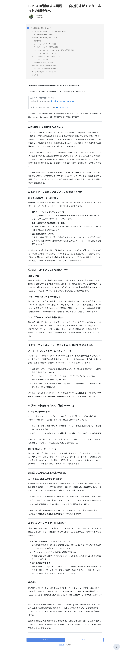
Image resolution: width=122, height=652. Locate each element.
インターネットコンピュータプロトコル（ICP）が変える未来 (53, 50)
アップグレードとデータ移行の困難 (46, 47)
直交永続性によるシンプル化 (43, 62)
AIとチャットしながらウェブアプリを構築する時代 (49, 31)
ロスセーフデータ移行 (41, 59)
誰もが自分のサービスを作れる (44, 34)
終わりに (35, 75)
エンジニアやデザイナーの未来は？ (44, 72)
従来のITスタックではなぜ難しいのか (44, 38)
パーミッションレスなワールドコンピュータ (49, 53)
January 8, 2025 (62, 107)
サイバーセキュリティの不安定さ (45, 44)
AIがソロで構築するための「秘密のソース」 (47, 56)
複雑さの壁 (37, 41)
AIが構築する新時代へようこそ (42, 28)
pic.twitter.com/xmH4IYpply (62, 101)
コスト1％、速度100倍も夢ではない (46, 69)
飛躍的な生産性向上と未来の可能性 (44, 65)
